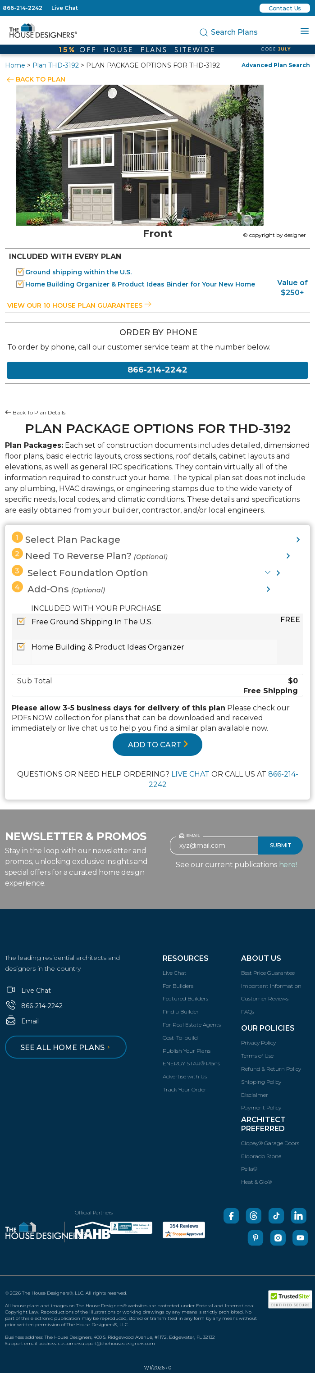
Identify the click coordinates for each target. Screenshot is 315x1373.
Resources (186, 958)
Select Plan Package (66, 538)
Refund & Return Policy (271, 1068)
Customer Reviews (264, 998)
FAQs (247, 1011)
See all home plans (66, 1047)
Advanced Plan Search (276, 65)
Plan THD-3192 (55, 65)
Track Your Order (184, 1089)
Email (22, 1021)
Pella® (249, 1168)
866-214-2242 (22, 8)
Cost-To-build (180, 1037)
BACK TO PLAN (40, 79)
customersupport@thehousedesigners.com (106, 1343)
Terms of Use (257, 1055)
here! (288, 864)
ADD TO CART (158, 745)
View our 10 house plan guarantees (79, 305)
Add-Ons (58, 588)
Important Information (271, 985)
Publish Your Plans (186, 1050)
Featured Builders (185, 998)
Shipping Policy (261, 1081)
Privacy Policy (258, 1042)
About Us (261, 958)
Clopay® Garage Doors (270, 1143)
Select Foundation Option (80, 571)
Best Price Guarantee (268, 972)
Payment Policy (261, 1107)
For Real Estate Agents (192, 1024)
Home (15, 65)
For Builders (178, 985)
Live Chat (64, 8)
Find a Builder (181, 1011)
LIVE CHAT (190, 774)
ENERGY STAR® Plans (191, 1063)
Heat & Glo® (256, 1181)
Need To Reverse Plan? (90, 554)
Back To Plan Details (35, 412)
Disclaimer (254, 1094)
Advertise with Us (185, 1076)
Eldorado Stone (261, 1156)
